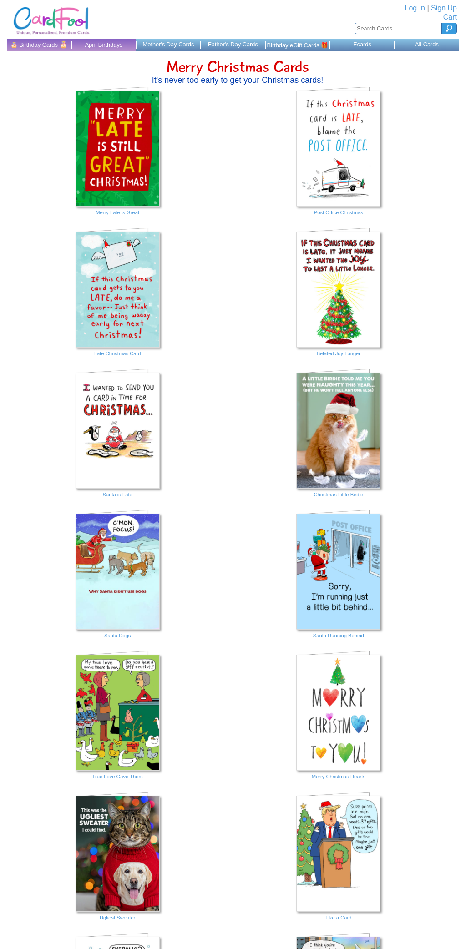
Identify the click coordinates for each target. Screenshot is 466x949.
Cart (450, 17)
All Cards (427, 44)
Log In (415, 8)
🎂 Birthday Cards (39, 44)
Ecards (362, 44)
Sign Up (444, 8)
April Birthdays (104, 44)
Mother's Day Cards (168, 44)
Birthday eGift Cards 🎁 (298, 45)
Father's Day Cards (233, 44)
